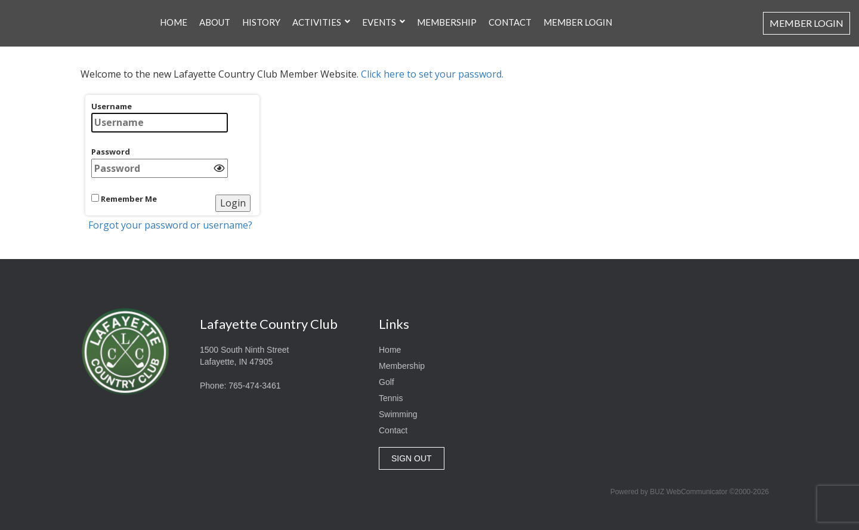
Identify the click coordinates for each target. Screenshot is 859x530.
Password (159, 162)
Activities (316, 14)
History (261, 14)
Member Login (577, 14)
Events (379, 14)
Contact (510, 14)
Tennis (391, 398)
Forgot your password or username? (170, 225)
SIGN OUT (411, 458)
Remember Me (124, 198)
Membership (447, 14)
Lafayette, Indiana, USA (668, 351)
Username (159, 116)
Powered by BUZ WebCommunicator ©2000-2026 (689, 492)
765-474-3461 (254, 385)
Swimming (398, 414)
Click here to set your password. (432, 74)
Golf (386, 382)
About (214, 14)
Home (173, 14)
